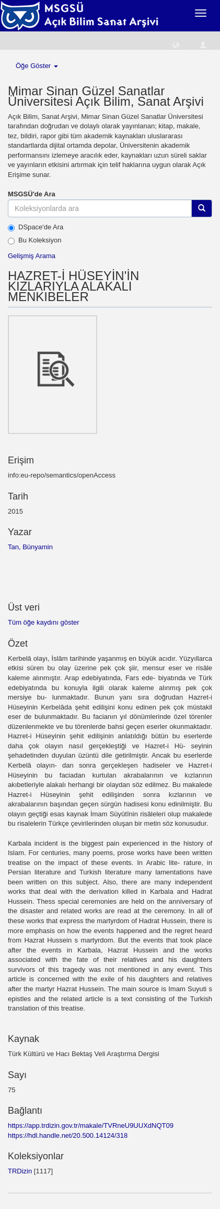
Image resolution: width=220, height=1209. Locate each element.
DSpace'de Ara (35, 227)
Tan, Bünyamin (30, 547)
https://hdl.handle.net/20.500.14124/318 (68, 1135)
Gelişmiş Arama (31, 256)
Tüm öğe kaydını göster (43, 622)
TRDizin (20, 1171)
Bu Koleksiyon (34, 240)
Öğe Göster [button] (37, 66)
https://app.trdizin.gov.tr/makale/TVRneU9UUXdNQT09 (90, 1125)
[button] (176, 44)
